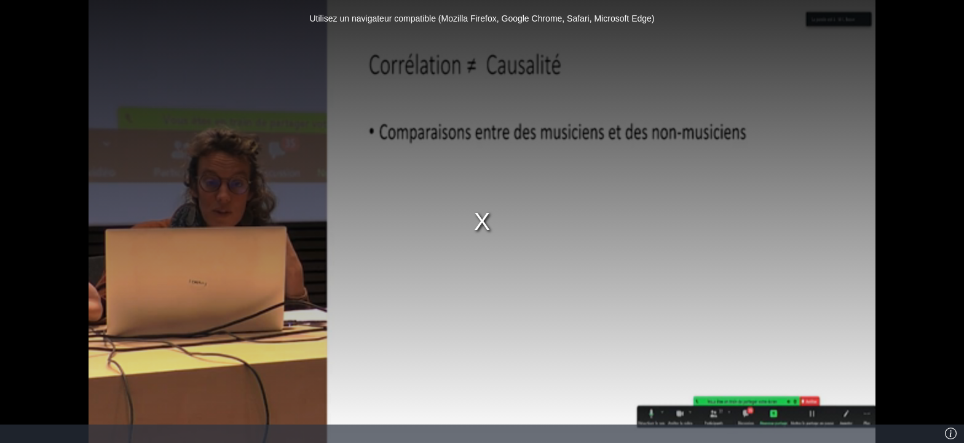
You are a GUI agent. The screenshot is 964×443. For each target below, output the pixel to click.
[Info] (951, 434)
